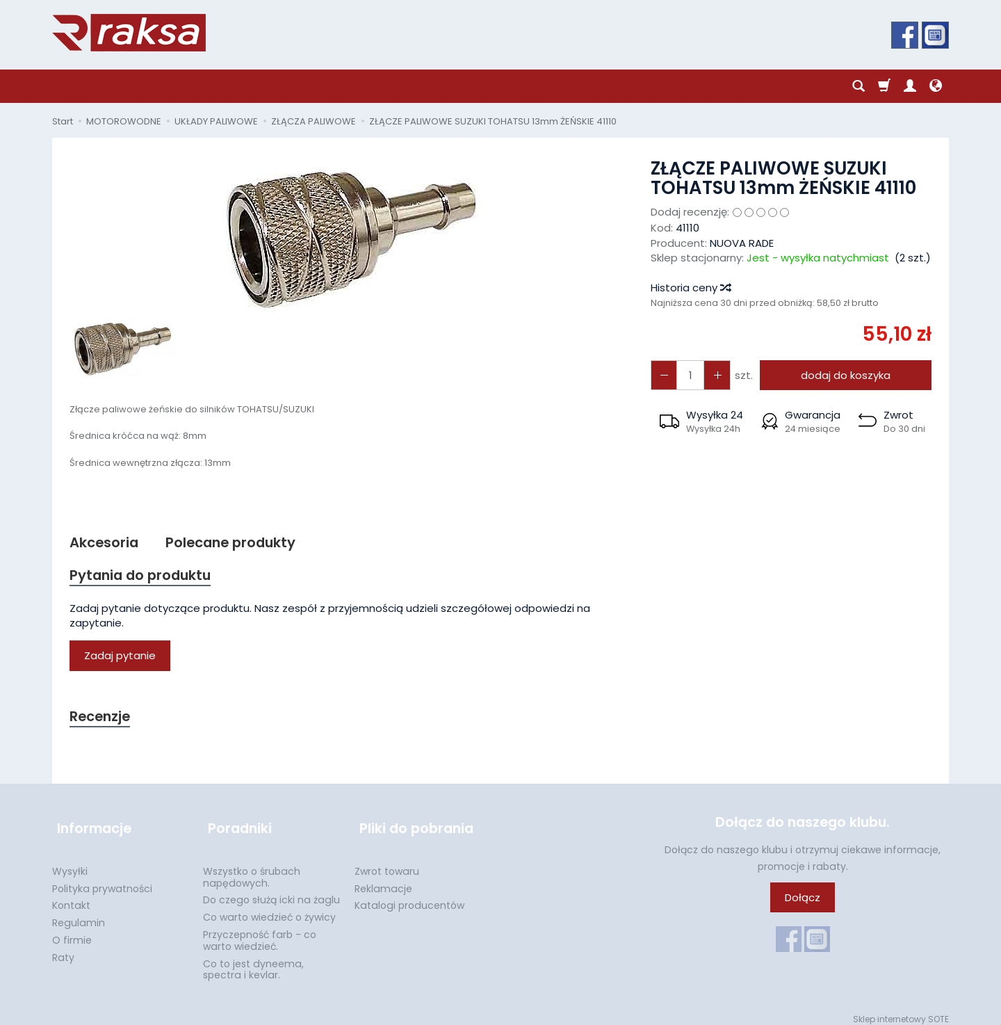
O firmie (72, 932)
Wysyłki (70, 863)
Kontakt (71, 898)
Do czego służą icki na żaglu (271, 892)
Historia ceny (690, 287)
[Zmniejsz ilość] (712, 375)
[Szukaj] (858, 86)
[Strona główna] (129, 32)
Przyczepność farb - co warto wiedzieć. (259, 932)
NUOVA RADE (742, 243)
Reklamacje (383, 880)
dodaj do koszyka (843, 375)
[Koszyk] (884, 86)
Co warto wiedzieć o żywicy (269, 909)
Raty (63, 949)
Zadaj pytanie (120, 658)
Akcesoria (106, 543)
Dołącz (802, 901)
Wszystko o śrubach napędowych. (251, 869)
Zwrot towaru (387, 863)
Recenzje (102, 719)
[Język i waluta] (935, 86)
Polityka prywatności (102, 880)
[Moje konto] (910, 86)
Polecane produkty (239, 543)
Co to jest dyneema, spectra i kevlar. (253, 961)
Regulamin (78, 914)
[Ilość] (687, 375)
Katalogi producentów (409, 898)
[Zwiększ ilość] (662, 375)
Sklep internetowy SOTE (901, 1011)
